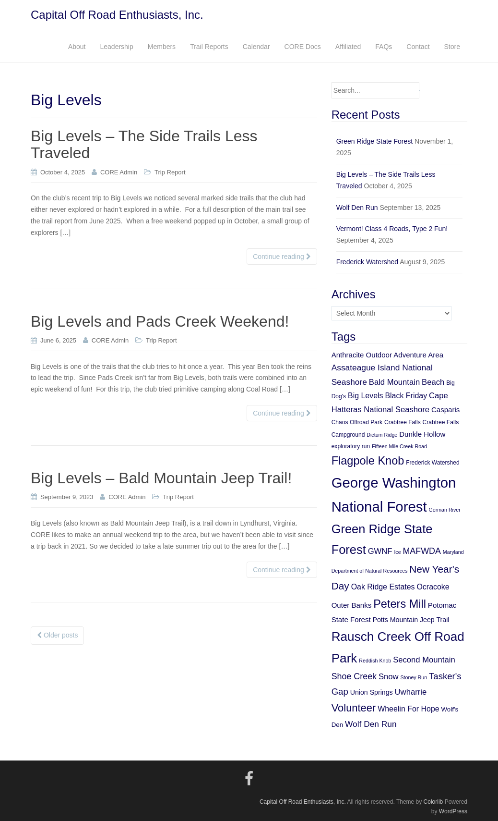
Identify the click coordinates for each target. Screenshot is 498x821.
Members (162, 46)
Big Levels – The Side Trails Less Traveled (144, 144)
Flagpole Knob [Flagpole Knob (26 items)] (368, 460)
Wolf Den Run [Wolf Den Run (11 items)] (371, 724)
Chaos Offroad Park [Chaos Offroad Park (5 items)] (357, 422)
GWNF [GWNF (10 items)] (380, 551)
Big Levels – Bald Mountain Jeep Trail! (161, 478)
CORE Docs (303, 46)
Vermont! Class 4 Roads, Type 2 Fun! (392, 229)
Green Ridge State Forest (374, 141)
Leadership (116, 46)
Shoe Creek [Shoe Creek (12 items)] (354, 676)
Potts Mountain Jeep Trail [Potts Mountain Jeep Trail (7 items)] (411, 620)
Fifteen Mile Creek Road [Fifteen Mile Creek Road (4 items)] (399, 446)
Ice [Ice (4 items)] (397, 552)
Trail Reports (209, 46)
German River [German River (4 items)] (444, 510)
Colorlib (433, 801)
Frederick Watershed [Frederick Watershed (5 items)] (433, 462)
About (77, 46)
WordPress (453, 811)
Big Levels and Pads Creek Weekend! (160, 321)
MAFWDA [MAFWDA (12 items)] (421, 551)
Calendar (256, 46)
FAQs (383, 46)
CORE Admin (118, 172)
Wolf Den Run (357, 207)
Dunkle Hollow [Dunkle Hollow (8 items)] (422, 434)
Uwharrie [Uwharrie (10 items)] (411, 692)
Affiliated (348, 46)
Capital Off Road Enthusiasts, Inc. (117, 14)
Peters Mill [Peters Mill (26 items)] (399, 604)
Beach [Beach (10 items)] (433, 382)
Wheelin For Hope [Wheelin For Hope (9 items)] (408, 709)
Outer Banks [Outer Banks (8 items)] (352, 605)
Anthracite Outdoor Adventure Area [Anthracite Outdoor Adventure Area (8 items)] (387, 355)
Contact (417, 46)
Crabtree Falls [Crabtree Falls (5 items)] (402, 422)
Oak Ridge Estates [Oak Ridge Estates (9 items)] (383, 587)
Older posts (57, 635)
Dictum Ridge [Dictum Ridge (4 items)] (382, 435)
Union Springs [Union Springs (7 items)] (371, 692)
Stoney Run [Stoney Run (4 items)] (413, 677)
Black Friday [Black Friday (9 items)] (406, 396)
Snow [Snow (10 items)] (389, 676)
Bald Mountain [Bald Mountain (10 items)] (394, 382)
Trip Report (170, 172)
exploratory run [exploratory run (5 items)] (351, 446)
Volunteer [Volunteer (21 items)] (354, 708)
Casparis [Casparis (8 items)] (445, 409)
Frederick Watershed (367, 262)
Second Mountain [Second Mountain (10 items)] (424, 659)
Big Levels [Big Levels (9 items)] (365, 396)
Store (452, 46)
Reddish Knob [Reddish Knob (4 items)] (375, 660)
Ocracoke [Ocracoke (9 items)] (432, 587)
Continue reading (282, 256)
